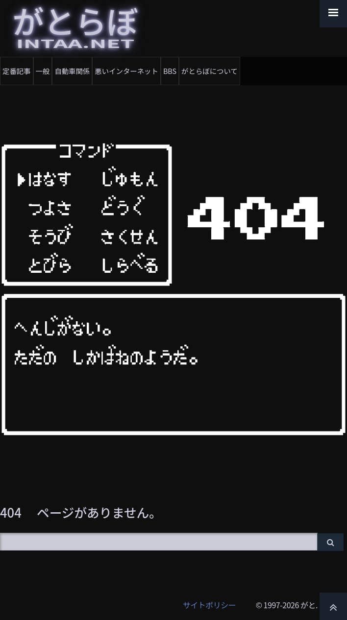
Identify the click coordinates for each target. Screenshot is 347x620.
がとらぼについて (209, 71)
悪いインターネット (126, 71)
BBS (169, 71)
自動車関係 (72, 71)
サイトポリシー (209, 605)
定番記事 (16, 71)
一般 (43, 71)
